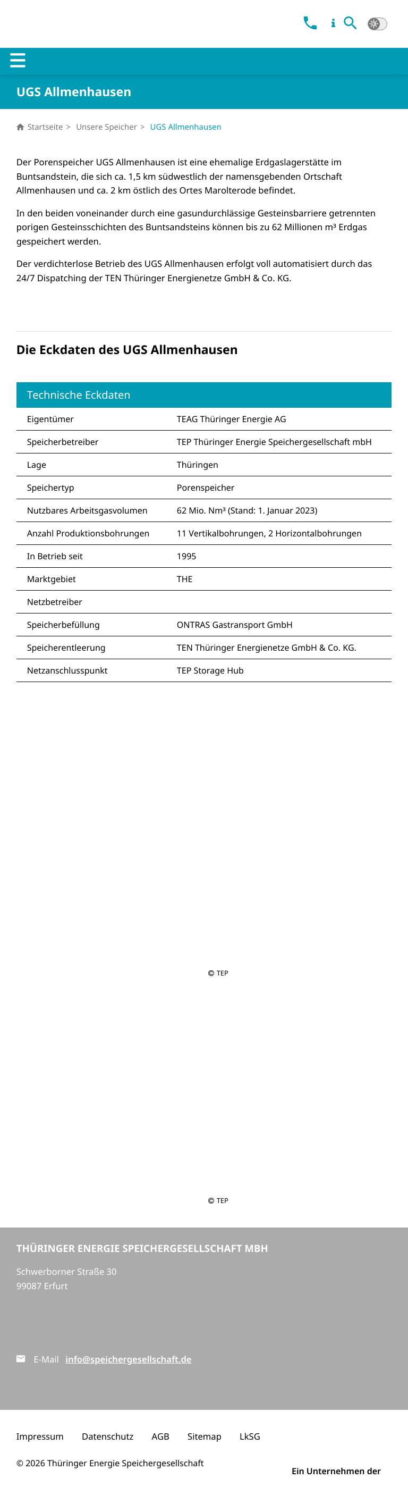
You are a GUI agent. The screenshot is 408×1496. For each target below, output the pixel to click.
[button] (350, 24)
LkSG (250, 1436)
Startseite (39, 127)
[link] (310, 24)
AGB (160, 1436)
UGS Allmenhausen (186, 127)
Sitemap (205, 1436)
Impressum (40, 1436)
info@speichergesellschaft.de (128, 1359)
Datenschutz (107, 1436)
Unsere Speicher (106, 127)
